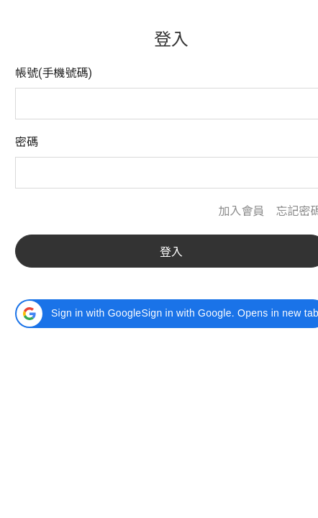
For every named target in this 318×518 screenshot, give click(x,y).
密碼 (26, 142)
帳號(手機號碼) (53, 73)
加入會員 (241, 211)
